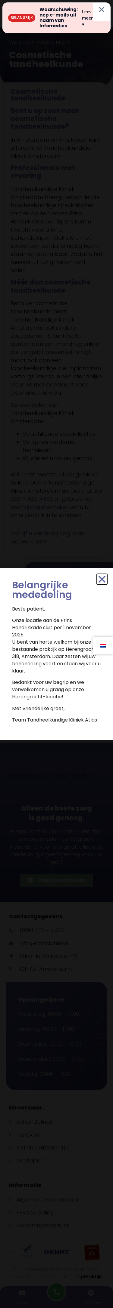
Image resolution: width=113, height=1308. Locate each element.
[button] (102, 579)
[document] (56, 654)
